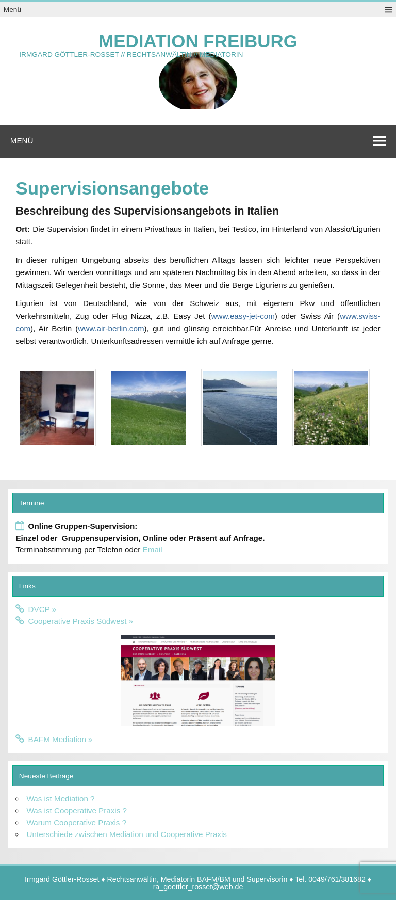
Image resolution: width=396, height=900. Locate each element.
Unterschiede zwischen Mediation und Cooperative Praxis (127, 834)
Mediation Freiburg (198, 41)
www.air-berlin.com (111, 328)
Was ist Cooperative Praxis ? (77, 810)
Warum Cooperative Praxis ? (77, 822)
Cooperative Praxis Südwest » (80, 621)
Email (152, 549)
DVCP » (42, 609)
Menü (12, 9)
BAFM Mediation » (60, 739)
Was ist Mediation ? (61, 798)
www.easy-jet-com (243, 316)
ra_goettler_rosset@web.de (198, 886)
